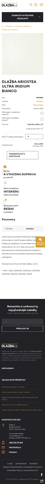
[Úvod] (3, 26)
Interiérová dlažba (22, 26)
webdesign (23, 479)
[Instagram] (35, 4)
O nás (10, 464)
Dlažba (9, 26)
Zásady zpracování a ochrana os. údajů (22, 467)
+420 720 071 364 (16, 442)
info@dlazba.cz (15, 447)
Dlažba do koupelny (10, 29)
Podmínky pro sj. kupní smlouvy (22, 470)
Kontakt (34, 464)
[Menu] (41, 4)
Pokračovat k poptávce (22, 155)
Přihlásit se (22, 329)
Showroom (21, 464)
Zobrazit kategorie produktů (22, 17)
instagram (13, 452)
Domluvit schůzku (40, 242)
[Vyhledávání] (31, 4)
